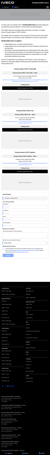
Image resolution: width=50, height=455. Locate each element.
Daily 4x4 (28, 294)
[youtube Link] (8, 386)
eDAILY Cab (5, 311)
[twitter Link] (5, 386)
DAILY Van (4, 301)
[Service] (25, 453)
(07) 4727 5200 (27, 78)
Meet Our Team (30, 371)
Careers (28, 368)
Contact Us (29, 361)
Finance (28, 344)
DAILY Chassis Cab (6, 304)
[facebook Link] (3, 386)
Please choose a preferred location (25, 242)
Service (28, 324)
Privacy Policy (29, 378)
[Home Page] (7, 2)
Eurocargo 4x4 (5, 380)
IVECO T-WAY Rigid (6, 364)
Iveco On (28, 334)
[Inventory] (8, 453)
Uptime (28, 328)
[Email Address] (25, 80)
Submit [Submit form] (8, 255)
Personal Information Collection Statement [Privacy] (17, 250)
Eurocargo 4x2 (5, 317)
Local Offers (29, 318)
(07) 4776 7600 (27, 161)
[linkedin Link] (10, 386)
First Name (25, 206)
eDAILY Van (4, 314)
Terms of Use (29, 381)
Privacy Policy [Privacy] (33, 250)
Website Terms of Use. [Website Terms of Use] (22, 252)
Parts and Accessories (32, 337)
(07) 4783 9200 (27, 119)
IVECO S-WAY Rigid (6, 291)
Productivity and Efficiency (33, 331)
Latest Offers (29, 314)
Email (25, 218)
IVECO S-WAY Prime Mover (8, 294)
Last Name (25, 212)
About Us (28, 364)
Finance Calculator (30, 347)
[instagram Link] (13, 386)
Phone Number (25, 224)
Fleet (27, 354)
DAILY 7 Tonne (5, 307)
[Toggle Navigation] (47, 7)
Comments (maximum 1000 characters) (25, 234)
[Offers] (41, 453)
